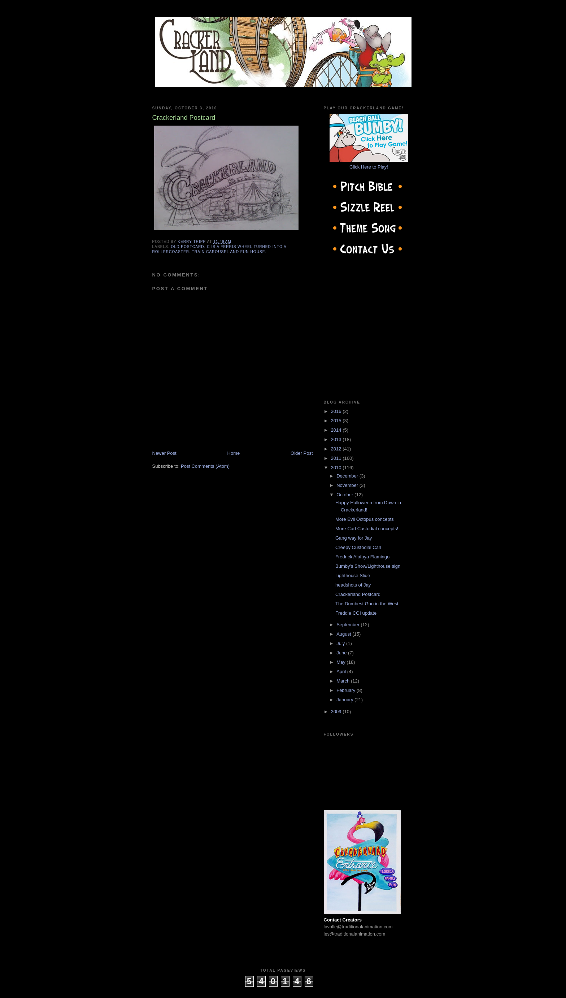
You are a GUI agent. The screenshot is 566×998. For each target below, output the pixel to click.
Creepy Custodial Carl (358, 547)
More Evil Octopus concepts (364, 519)
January (345, 699)
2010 (337, 467)
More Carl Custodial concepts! (366, 528)
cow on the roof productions (283, 990)
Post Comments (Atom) (205, 466)
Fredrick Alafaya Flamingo (362, 556)
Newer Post (164, 453)
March (343, 681)
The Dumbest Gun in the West (367, 603)
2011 (337, 458)
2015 (337, 420)
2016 (337, 411)
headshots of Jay (353, 585)
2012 (337, 449)
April (341, 671)
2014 (337, 430)
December (348, 476)
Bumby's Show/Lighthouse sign (367, 566)
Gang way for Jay (353, 538)
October (345, 494)
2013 (337, 439)
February (346, 690)
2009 (337, 711)
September (348, 624)
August (344, 634)
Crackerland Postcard (357, 594)
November (348, 485)
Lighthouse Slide (352, 575)
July (341, 643)
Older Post (302, 453)
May (341, 662)
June (342, 652)
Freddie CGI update (355, 613)
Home (233, 453)
